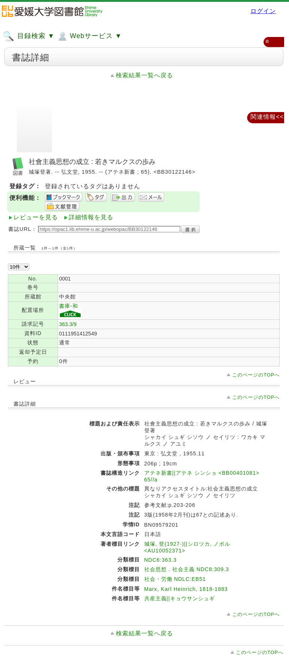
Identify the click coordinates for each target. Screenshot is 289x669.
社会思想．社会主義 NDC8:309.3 (186, 569)
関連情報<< (267, 117)
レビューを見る (35, 217)
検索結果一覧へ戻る (144, 75)
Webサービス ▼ (89, 36)
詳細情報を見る (91, 217)
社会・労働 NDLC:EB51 (175, 579)
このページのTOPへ (256, 375)
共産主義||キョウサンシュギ (179, 598)
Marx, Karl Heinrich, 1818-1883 (186, 589)
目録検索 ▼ (29, 36)
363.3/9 (68, 324)
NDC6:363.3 (160, 560)
